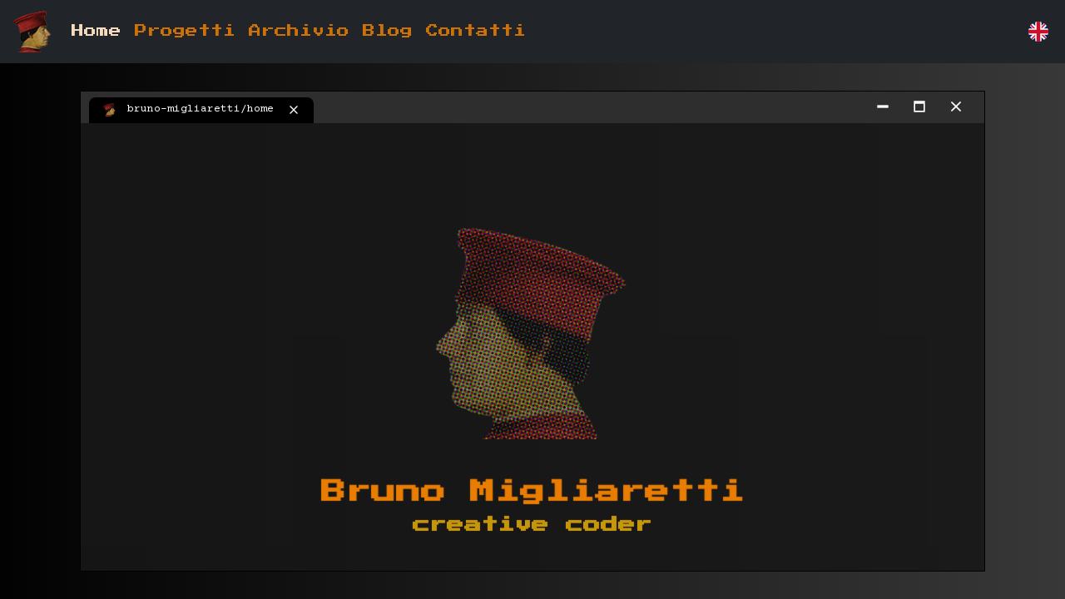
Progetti (185, 31)
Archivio (299, 31)
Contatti (476, 31)
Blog (388, 31)
